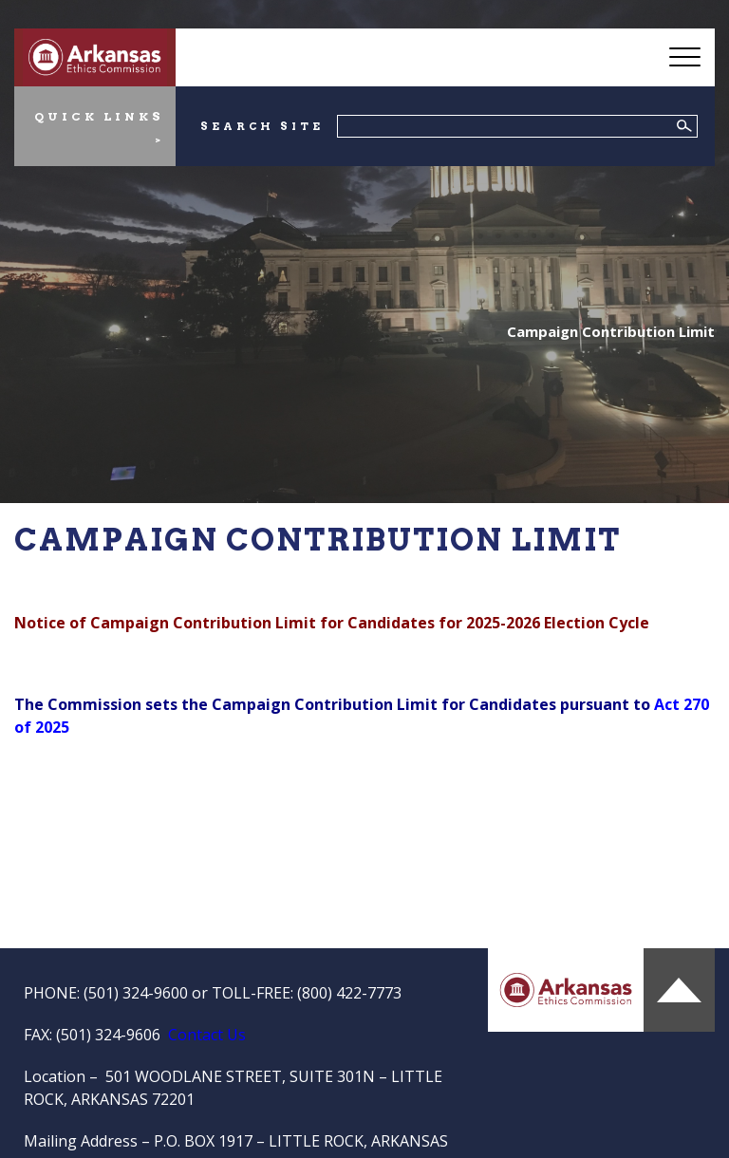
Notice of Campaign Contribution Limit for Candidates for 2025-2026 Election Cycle (331, 622)
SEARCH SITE (261, 126)
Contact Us (207, 1034)
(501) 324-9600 (136, 992)
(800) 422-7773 (349, 992)
